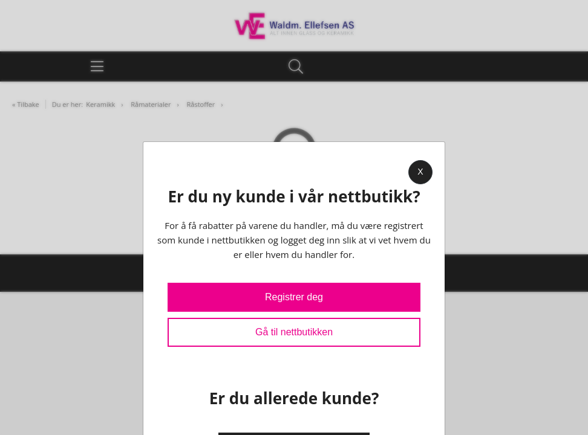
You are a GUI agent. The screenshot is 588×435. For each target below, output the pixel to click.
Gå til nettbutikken (294, 332)
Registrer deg (294, 297)
